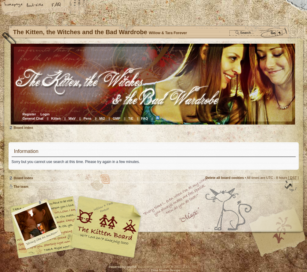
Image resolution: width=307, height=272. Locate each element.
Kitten (56, 118)
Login (44, 114)
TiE (130, 118)
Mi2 (102, 118)
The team (21, 186)
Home (13, 5)
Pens (87, 118)
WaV (71, 118)
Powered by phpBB (123, 267)
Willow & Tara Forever (106, 224)
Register (29, 114)
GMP (116, 118)
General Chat (33, 118)
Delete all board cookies (224, 178)
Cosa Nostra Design (165, 270)
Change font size (35, 5)
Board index (153, 84)
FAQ (56, 5)
